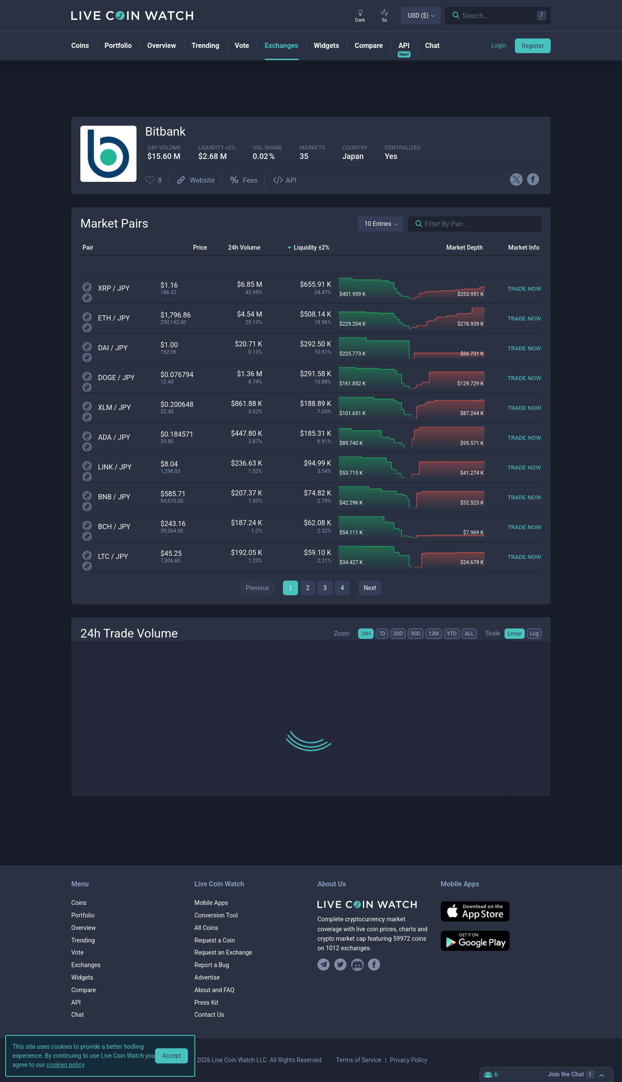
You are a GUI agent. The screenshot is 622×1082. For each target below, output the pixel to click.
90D (415, 634)
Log (534, 634)
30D (398, 634)
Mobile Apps (211, 902)
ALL (469, 634)
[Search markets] (415, 224)
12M (433, 634)
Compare (83, 990)
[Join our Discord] (357, 965)
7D (382, 634)
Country (354, 147)
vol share (267, 147)
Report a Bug (211, 964)
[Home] (372, 904)
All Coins (206, 927)
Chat (77, 1014)
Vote (77, 952)
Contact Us (209, 1014)
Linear (515, 634)
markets (312, 147)
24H (366, 634)
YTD (452, 634)
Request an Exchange (223, 952)
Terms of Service (358, 1060)
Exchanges (86, 964)
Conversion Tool (216, 915)
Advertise (207, 977)
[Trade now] (524, 288)
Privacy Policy (408, 1060)
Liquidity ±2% (216, 147)
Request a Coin (214, 940)
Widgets (82, 977)
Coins (78, 902)
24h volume (164, 147)
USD (418, 15)
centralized (403, 147)
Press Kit (206, 1002)
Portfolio (83, 915)
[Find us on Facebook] (374, 965)
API (76, 1002)
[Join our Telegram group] (324, 965)
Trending (83, 940)
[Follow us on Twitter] (340, 965)
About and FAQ (214, 990)
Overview (83, 927)
